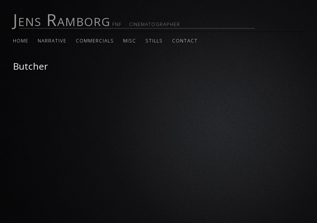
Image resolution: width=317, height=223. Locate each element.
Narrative (52, 40)
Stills (154, 40)
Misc (129, 40)
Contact (185, 40)
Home (20, 40)
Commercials (95, 40)
